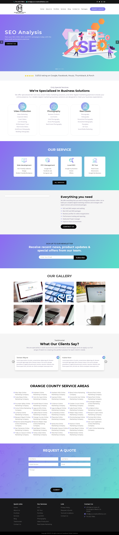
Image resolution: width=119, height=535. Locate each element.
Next (106, 361)
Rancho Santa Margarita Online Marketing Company (23, 424)
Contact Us (75, 9)
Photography (41, 519)
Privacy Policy (65, 507)
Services (63, 9)
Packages (84, 9)
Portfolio (56, 9)
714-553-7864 (20, 2)
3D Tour (40, 510)
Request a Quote (66, 510)
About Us (49, 9)
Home (42, 9)
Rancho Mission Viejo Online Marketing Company (40, 424)
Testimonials (18, 521)
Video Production (43, 521)
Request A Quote (98, 9)
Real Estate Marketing (44, 524)
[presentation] (41, 482)
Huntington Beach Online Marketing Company (94, 403)
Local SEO (40, 516)
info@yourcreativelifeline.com (38, 2)
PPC (38, 507)
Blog (69, 9)
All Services (59, 182)
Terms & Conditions (67, 513)
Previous (13, 361)
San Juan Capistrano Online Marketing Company (94, 424)
